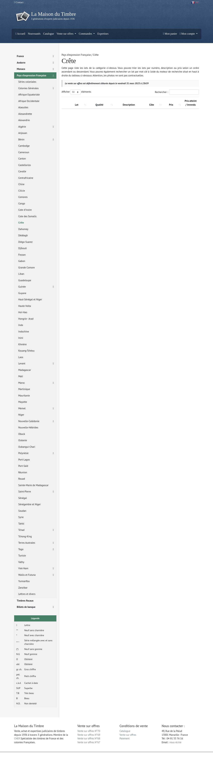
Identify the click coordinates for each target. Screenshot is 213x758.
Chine (21, 184)
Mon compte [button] (188, 33)
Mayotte (22, 401)
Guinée (36, 287)
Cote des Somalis (27, 216)
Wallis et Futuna (36, 575)
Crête (21, 222)
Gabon (21, 261)
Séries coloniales (27, 81)
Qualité (99, 104)
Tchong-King (25, 536)
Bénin (36, 140)
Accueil (20, 33)
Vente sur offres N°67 (88, 742)
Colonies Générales (36, 88)
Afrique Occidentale (28, 101)
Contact (18, 2)
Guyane (22, 293)
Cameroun (23, 152)
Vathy (21, 562)
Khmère (22, 344)
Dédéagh (23, 235)
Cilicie (21, 190)
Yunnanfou (24, 581)
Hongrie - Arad (25, 318)
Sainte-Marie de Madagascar (33, 485)
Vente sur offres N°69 (88, 734)
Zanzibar (22, 587)
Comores (22, 197)
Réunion (22, 472)
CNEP (17, 738)
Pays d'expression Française (35, 75)
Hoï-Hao (22, 312)
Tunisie (22, 555)
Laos (20, 357)
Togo (36, 549)
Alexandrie (24, 120)
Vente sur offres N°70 (88, 731)
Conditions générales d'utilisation (137, 755)
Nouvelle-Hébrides (28, 427)
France (35, 56)
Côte (151, 104)
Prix (171, 104)
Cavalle (22, 171)
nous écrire (175, 742)
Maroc (36, 383)
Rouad (21, 478)
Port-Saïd (23, 465)
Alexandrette (25, 113)
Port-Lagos (24, 459)
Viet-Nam (36, 568)
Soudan (22, 510)
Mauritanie (24, 395)
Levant (36, 364)
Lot (76, 104)
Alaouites (23, 107)
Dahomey (23, 229)
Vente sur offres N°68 (88, 738)
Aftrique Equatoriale (29, 94)
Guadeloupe (24, 280)
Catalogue (48, 33)
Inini (20, 337)
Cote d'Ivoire (25, 209)
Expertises (102, 33)
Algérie (36, 127)
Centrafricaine (25, 177)
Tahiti (21, 523)
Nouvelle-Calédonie (36, 421)
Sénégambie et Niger (29, 504)
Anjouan (22, 133)
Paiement (124, 738)
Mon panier (170, 33)
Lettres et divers (26, 594)
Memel (36, 408)
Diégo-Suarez (25, 241)
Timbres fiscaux (25, 600)
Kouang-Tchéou (26, 350)
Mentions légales (113, 755)
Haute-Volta (24, 305)
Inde (20, 325)
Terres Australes (36, 543)
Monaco (35, 69)
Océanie (22, 440)
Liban (21, 273)
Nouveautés (34, 33)
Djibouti (22, 248)
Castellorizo (24, 165)
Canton (22, 158)
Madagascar (24, 370)
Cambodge (24, 145)
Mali (20, 376)
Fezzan (22, 254)
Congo (21, 203)
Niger (21, 414)
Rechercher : (177, 92)
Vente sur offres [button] (65, 33)
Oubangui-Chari (26, 446)
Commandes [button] (86, 33)
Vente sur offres (127, 734)
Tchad (36, 530)
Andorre (35, 63)
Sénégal (22, 498)
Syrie (21, 517)
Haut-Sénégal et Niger (30, 299)
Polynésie (36, 453)
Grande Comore (26, 267)
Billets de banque (35, 607)
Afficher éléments (76, 92)
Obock (21, 434)
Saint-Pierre (36, 492)
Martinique (24, 389)
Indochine (23, 331)
